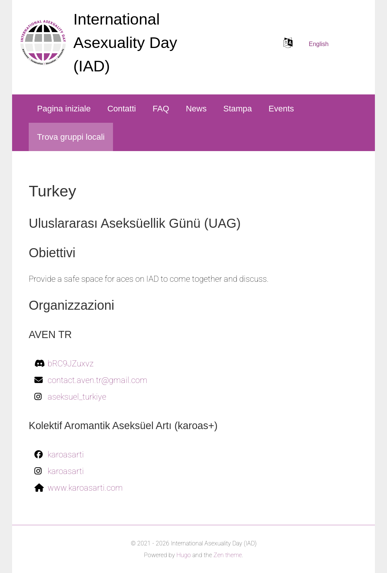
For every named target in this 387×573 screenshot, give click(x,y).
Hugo (183, 555)
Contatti (121, 108)
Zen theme (228, 555)
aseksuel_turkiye (77, 397)
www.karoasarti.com (85, 488)
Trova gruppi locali (71, 137)
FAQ (161, 108)
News (196, 108)
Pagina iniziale (64, 108)
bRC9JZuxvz (71, 363)
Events (281, 108)
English (318, 44)
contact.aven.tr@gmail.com (97, 380)
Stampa (237, 108)
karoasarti (66, 454)
